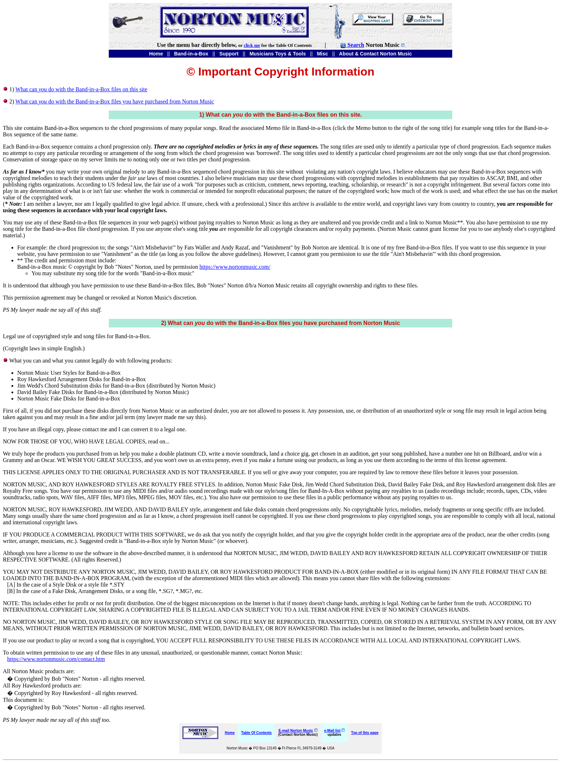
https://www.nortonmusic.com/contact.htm (56, 659)
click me (252, 45)
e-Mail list (332, 731)
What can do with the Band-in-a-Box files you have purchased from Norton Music (114, 101)
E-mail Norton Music (295, 731)
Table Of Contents (256, 733)
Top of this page (364, 733)
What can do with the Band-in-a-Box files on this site (81, 89)
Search (352, 45)
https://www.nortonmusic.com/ (235, 267)
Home (230, 733)
